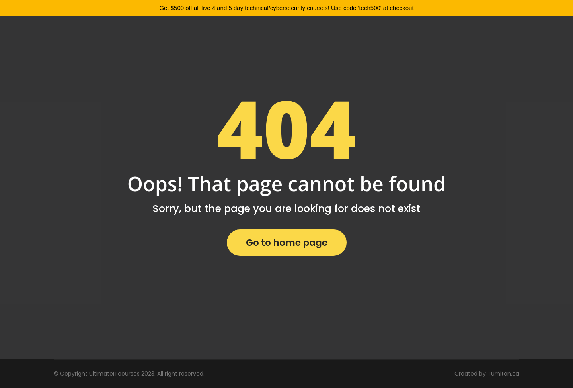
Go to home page (286, 242)
